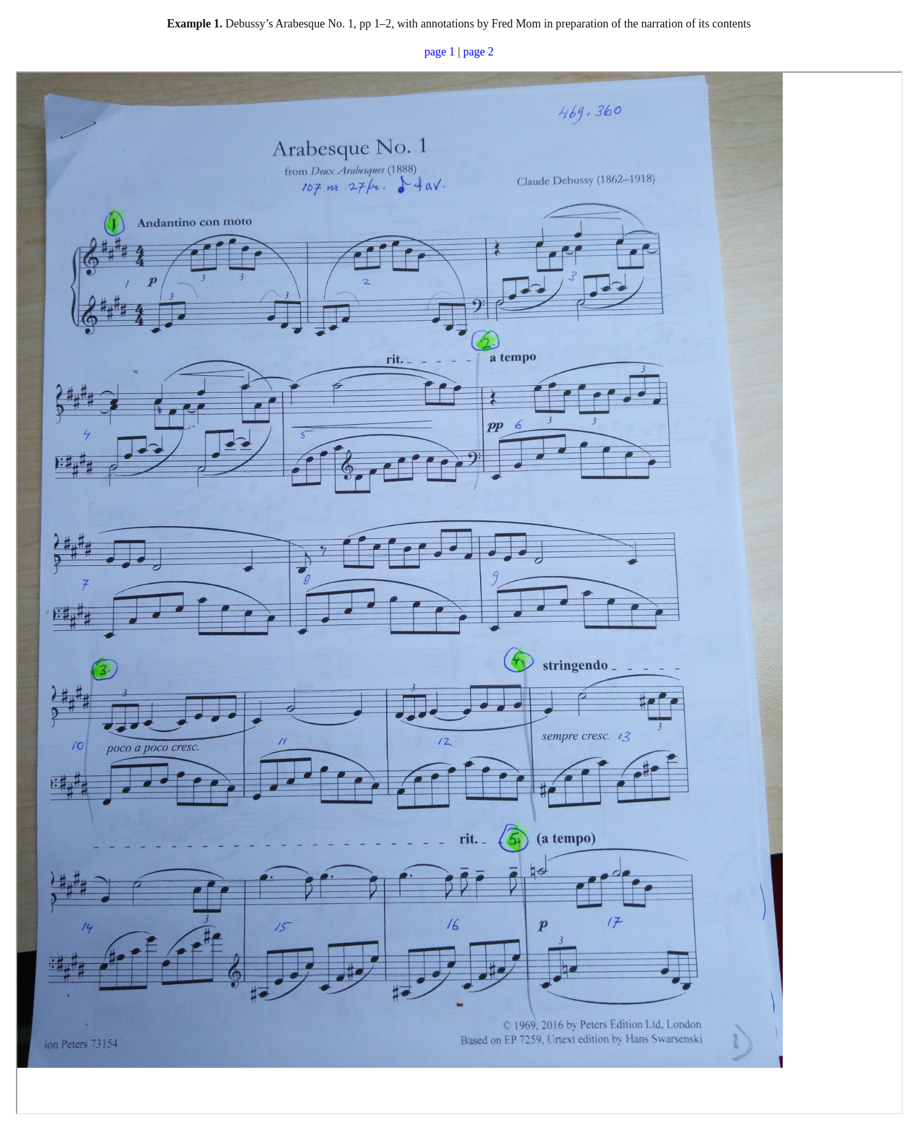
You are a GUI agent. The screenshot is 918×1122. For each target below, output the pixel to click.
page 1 (439, 51)
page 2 (478, 51)
